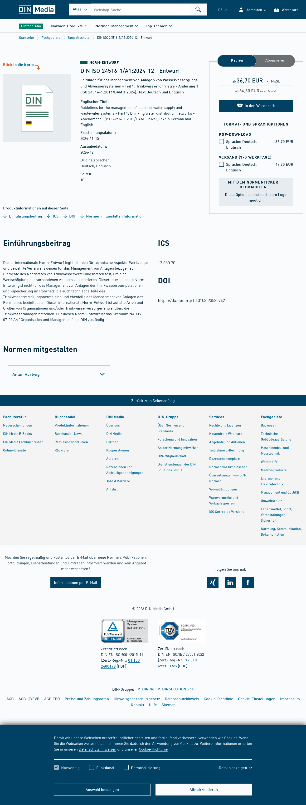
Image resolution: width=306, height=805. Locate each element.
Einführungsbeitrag (22, 216)
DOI (69, 216)
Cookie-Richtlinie (153, 749)
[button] (252, 10)
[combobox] (149, 9)
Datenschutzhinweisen (97, 749)
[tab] (59, 374)
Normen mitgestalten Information (112, 216)
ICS (52, 216)
